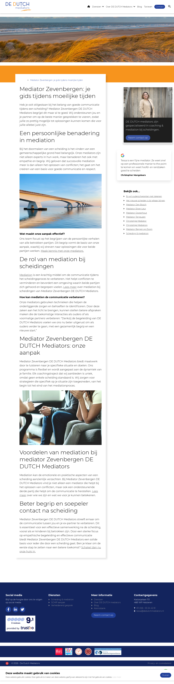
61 (154, 608)
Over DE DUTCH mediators (107, 602)
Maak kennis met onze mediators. (62, 251)
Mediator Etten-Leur (136, 209)
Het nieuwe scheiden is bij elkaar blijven (145, 201)
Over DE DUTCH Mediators (119, 7)
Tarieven (148, 7)
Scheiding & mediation (137, 233)
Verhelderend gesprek (62, 605)
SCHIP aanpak (58, 602)
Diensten (96, 7)
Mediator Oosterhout (136, 213)
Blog (139, 7)
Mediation (26, 275)
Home (88, 7)
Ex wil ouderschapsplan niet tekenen (144, 197)
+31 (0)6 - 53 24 (143, 608)
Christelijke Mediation (136, 225)
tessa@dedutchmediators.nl (150, 611)
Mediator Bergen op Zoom (139, 229)
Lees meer (70, 287)
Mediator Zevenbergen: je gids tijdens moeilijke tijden (56, 80)
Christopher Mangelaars (133, 175)
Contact (160, 7)
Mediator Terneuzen (136, 217)
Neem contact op (159, 138)
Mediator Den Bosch (136, 205)
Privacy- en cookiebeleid (159, 663)
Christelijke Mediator (136, 221)
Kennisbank (99, 608)
